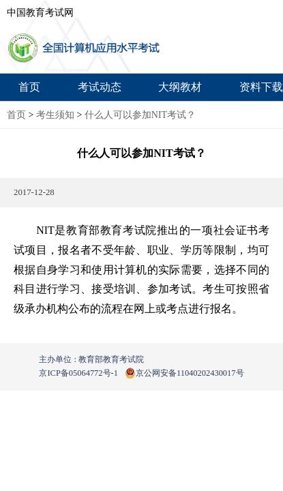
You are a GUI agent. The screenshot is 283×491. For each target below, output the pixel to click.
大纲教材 (180, 87)
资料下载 (261, 87)
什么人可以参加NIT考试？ (140, 115)
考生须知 (55, 115)
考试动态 (99, 87)
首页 (29, 87)
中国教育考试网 (40, 13)
